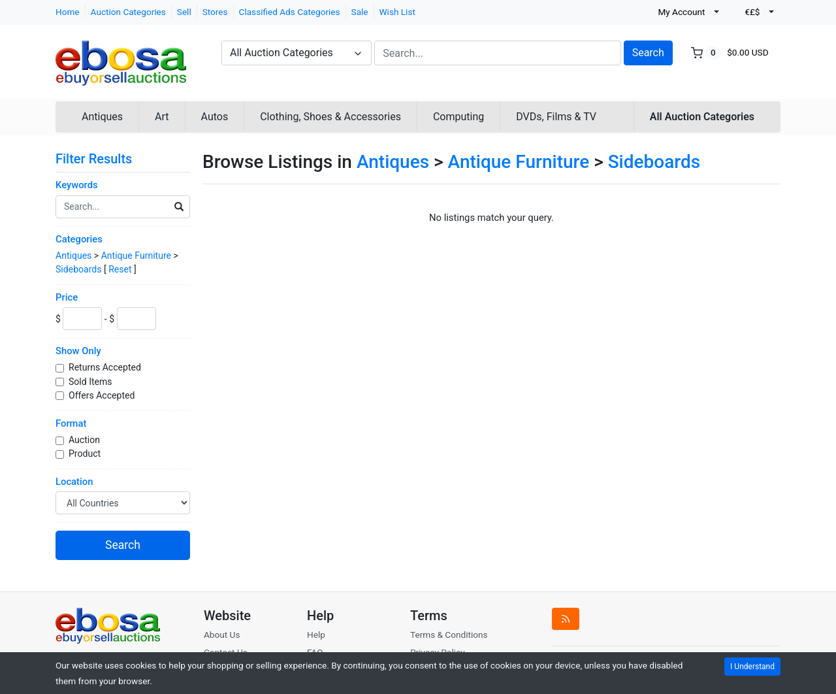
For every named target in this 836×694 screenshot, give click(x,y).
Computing (458, 116)
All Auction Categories (702, 116)
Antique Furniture (136, 255)
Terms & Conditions (449, 634)
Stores (215, 12)
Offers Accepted (103, 395)
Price (67, 297)
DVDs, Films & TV (556, 116)
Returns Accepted (106, 367)
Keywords (77, 185)
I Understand (752, 666)
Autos (215, 116)
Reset (119, 269)
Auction (85, 440)
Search (648, 52)
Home (68, 12)
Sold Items (91, 381)
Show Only (78, 351)
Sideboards (78, 269)
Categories (79, 239)
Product (86, 453)
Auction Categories (128, 12)
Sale (359, 12)
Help (316, 634)
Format (71, 423)
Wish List (397, 12)
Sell (184, 12)
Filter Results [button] (102, 159)
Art (162, 116)
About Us (222, 634)
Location (74, 481)
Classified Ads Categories (289, 12)
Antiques (102, 116)
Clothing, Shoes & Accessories (330, 116)
